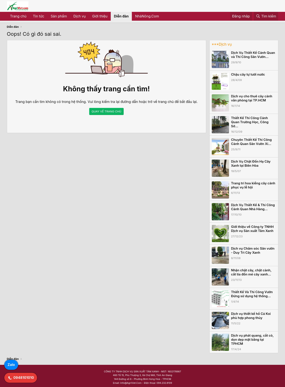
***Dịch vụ (222, 44)
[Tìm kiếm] (266, 16)
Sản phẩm (59, 16)
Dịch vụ (79, 16)
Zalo (11, 364)
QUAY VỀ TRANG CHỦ (106, 111)
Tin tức (38, 16)
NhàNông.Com (147, 16)
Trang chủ (18, 16)
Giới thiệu (99, 16)
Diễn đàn (121, 16)
